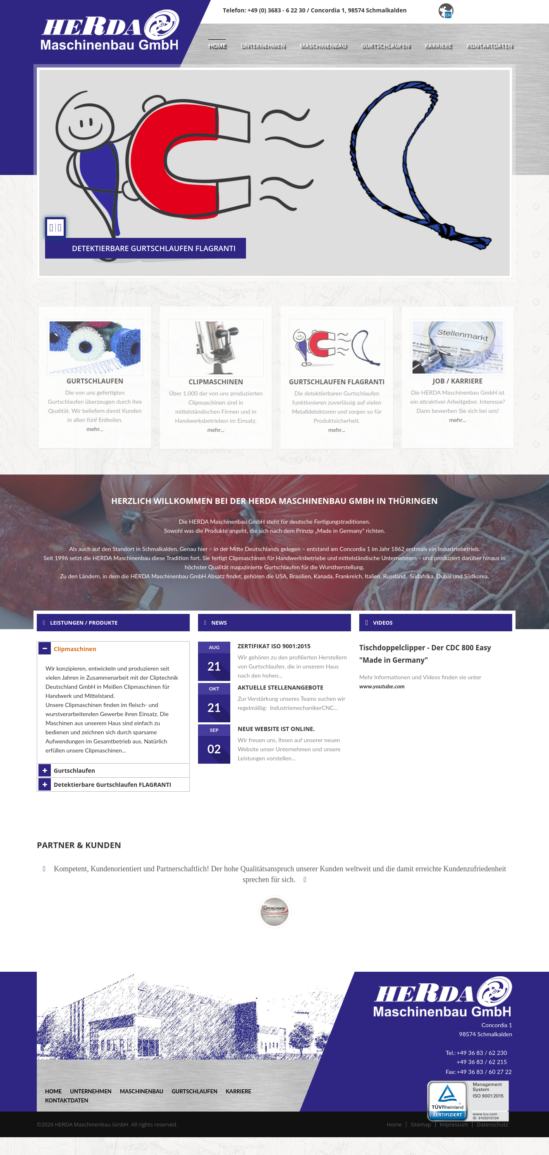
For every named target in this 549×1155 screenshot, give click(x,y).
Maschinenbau (323, 45)
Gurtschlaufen (385, 45)
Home (217, 45)
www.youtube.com (382, 686)
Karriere (438, 45)
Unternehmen (263, 45)
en (448, 14)
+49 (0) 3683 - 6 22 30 (277, 10)
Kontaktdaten (489, 45)
